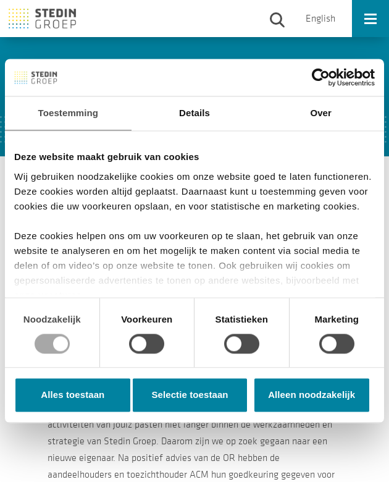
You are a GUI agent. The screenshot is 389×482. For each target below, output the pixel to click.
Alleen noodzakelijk (311, 395)
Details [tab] (194, 113)
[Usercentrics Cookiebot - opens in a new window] (321, 77)
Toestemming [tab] (68, 113)
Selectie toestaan (189, 395)
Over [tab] (321, 113)
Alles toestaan (72, 395)
